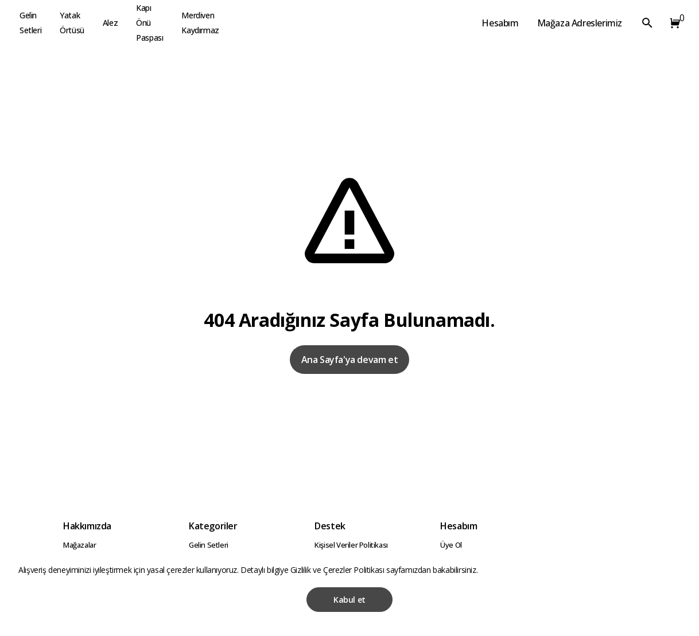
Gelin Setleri (30, 23)
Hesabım (499, 23)
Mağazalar (79, 545)
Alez (110, 22)
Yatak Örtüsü (72, 23)
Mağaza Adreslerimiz (579, 23)
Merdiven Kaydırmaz (200, 23)
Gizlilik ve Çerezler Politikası (338, 569)
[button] (673, 23)
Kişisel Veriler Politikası (351, 545)
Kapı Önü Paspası (149, 22)
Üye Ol (451, 545)
